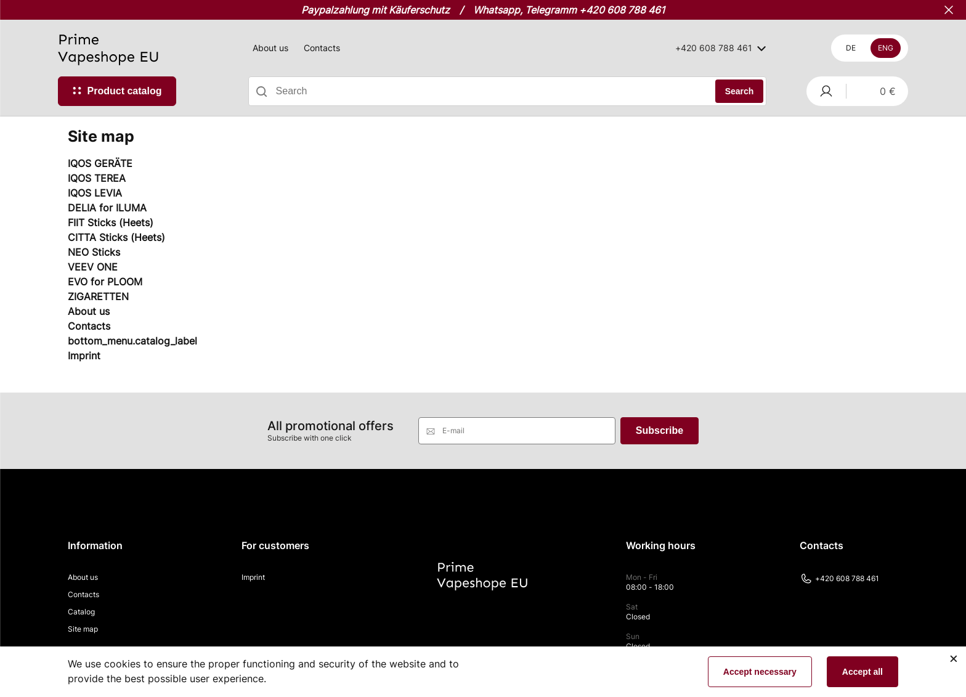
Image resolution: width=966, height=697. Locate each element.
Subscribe (659, 430)
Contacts (322, 48)
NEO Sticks (94, 252)
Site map (83, 629)
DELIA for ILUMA (107, 208)
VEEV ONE (93, 267)
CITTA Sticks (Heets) (116, 237)
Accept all (862, 672)
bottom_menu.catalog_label (132, 341)
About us (270, 48)
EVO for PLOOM (105, 281)
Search (739, 91)
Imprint (84, 355)
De (851, 47)
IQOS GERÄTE (100, 163)
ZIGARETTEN (98, 296)
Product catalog (124, 91)
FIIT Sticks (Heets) (110, 222)
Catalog (81, 611)
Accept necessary (760, 672)
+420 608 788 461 (839, 579)
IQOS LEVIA (95, 193)
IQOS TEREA (97, 178)
